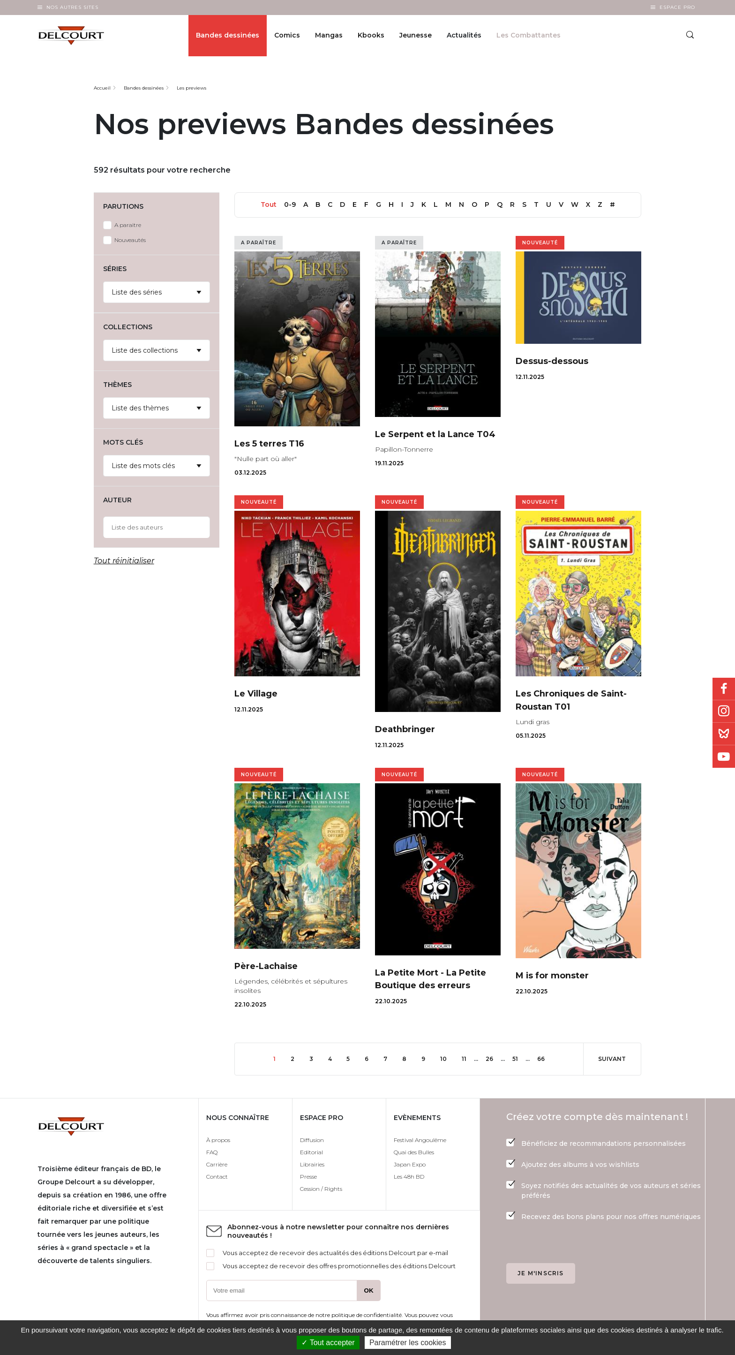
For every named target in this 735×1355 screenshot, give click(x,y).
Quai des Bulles (414, 1152)
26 (493, 1058)
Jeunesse (415, 35)
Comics (287, 35)
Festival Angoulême (420, 1139)
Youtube (723, 756)
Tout (269, 204)
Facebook (723, 689)
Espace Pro (677, 7)
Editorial (311, 1152)
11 (468, 1058)
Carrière (216, 1164)
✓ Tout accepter (327, 1343)
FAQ (212, 1152)
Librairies (312, 1164)
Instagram (723, 711)
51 (518, 1058)
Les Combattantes (528, 35)
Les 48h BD (409, 1176)
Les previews (191, 88)
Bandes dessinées (227, 35)
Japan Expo (410, 1164)
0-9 (290, 204)
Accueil (102, 88)
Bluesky (723, 734)
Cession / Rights (321, 1188)
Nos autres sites (72, 7)
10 (447, 1058)
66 (544, 1058)
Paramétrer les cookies (407, 1343)
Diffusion (312, 1139)
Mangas (329, 35)
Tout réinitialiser (124, 560)
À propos (218, 1139)
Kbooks (371, 35)
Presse (308, 1176)
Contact (217, 1176)
